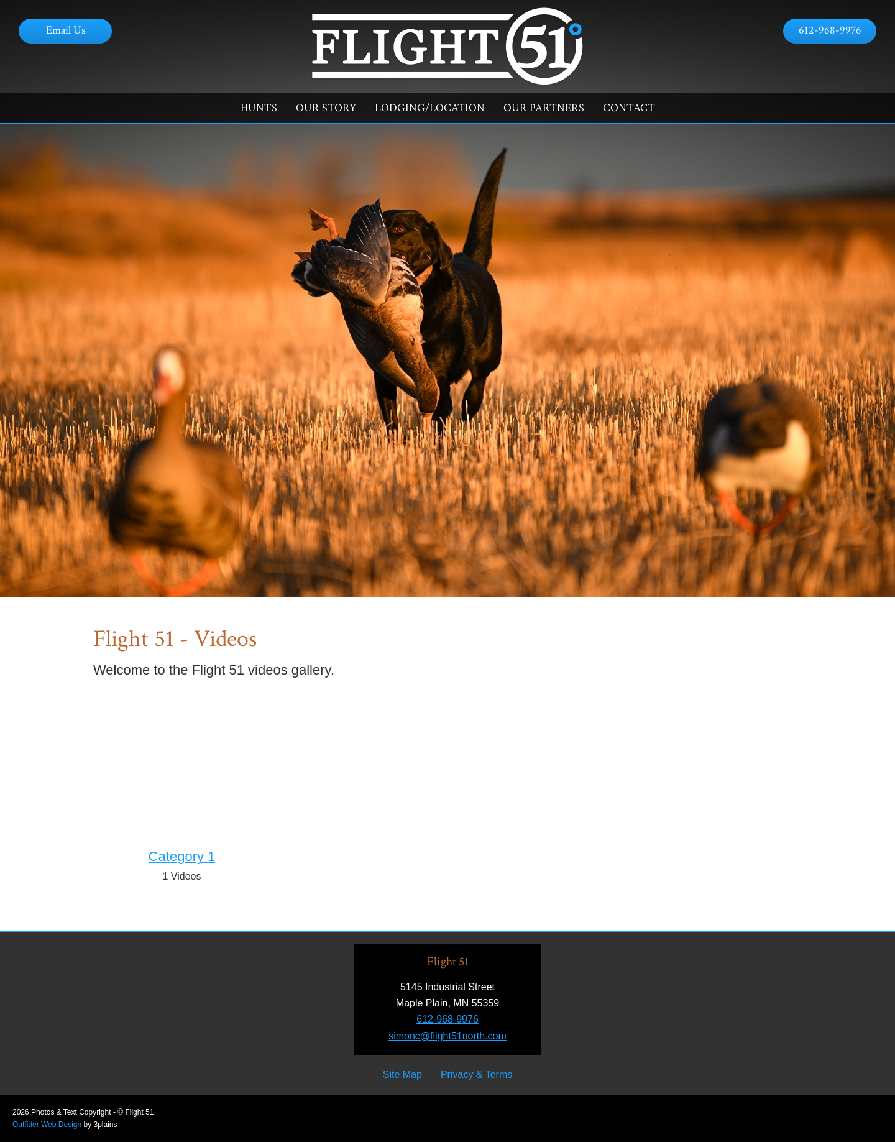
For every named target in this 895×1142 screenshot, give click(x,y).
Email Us (65, 30)
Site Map (402, 1074)
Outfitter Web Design (46, 1124)
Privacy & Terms (476, 1074)
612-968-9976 (830, 30)
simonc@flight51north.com (447, 1036)
